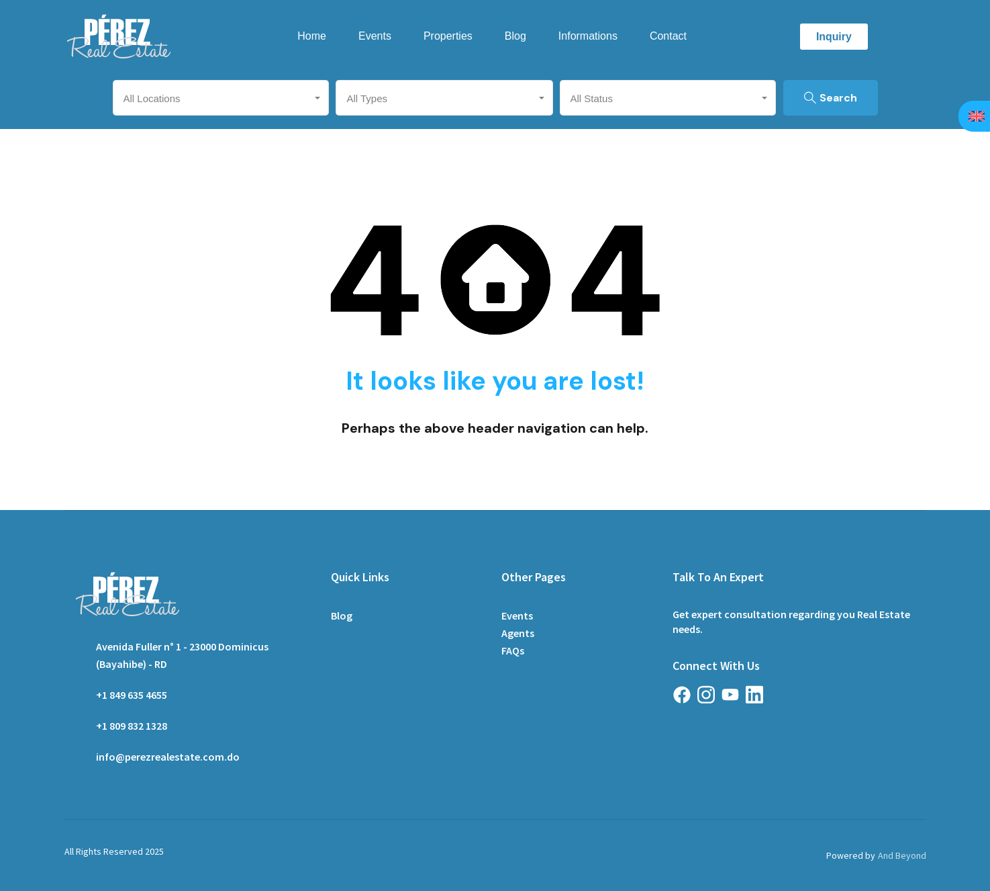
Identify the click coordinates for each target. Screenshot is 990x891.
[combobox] (221, 98)
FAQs (512, 650)
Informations (587, 36)
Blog (515, 36)
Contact (668, 36)
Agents (517, 633)
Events (374, 36)
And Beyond (902, 855)
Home (311, 36)
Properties (448, 36)
